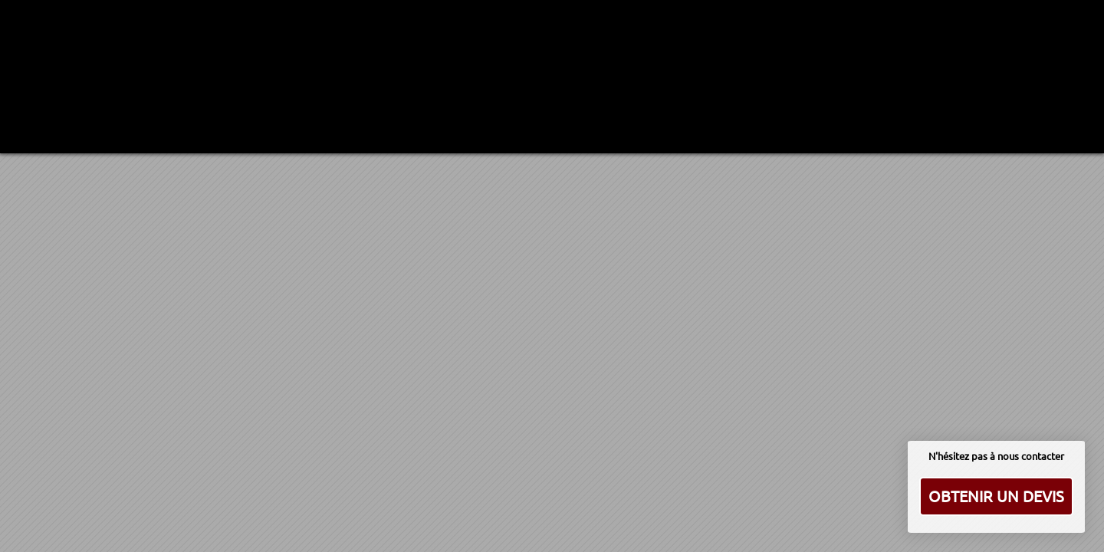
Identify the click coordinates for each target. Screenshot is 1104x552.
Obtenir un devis (996, 495)
